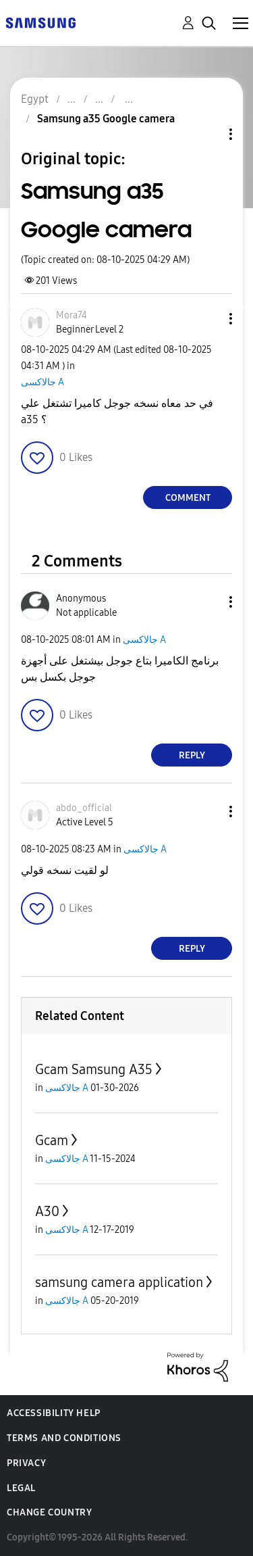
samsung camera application (119, 1282)
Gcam (51, 1140)
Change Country (49, 1512)
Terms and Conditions (64, 1438)
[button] (208, 318)
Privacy (26, 1463)
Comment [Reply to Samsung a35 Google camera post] (187, 498)
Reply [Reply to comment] (192, 755)
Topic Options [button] (208, 134)
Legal (21, 1488)
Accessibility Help (54, 1413)
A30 (47, 1211)
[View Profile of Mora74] (71, 315)
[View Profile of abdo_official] (84, 808)
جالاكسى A (42, 382)
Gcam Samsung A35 (93, 1069)
